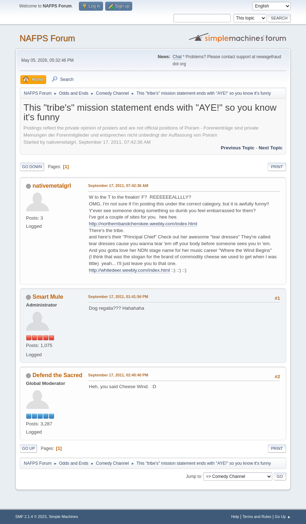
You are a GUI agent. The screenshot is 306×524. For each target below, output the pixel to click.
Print (277, 167)
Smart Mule (48, 297)
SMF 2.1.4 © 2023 (31, 516)
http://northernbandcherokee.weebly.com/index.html (143, 223)
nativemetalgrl (52, 186)
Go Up (28, 448)
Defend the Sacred (57, 375)
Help (235, 516)
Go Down (32, 167)
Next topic (271, 147)
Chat (177, 56)
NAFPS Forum (47, 38)
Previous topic (237, 147)
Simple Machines (63, 516)
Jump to (193, 476)
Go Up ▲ (283, 516)
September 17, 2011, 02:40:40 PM (118, 375)
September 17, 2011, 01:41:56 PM (118, 296)
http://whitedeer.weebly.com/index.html (129, 270)
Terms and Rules (256, 516)
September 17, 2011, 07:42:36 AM (118, 185)
